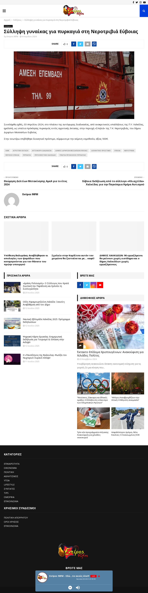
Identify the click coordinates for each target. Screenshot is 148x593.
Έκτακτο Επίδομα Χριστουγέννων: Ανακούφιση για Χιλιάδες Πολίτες (110, 353)
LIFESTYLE (9, 484)
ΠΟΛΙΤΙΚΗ (9, 472)
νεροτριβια (129, 151)
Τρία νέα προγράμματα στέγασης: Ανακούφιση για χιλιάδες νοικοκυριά (93, 435)
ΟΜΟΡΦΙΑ (9, 497)
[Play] (70, 587)
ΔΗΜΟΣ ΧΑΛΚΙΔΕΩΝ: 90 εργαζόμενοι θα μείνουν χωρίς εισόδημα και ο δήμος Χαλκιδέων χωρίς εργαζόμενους (121, 260)
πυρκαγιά (27, 155)
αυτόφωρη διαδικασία (41, 151)
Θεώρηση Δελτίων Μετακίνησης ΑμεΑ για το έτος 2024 (35, 182)
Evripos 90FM (12, 36)
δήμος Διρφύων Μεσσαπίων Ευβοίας (71, 151)
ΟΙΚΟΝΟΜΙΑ (10, 467)
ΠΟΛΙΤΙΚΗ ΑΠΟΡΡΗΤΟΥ (16, 517)
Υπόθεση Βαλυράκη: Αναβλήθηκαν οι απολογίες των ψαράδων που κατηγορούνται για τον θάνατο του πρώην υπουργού (26, 260)
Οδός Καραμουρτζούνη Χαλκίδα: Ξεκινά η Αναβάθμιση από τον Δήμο (44, 303)
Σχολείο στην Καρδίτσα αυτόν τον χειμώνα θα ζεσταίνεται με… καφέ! (73, 257)
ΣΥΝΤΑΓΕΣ (9, 488)
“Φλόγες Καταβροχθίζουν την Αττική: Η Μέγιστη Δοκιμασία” (125, 399)
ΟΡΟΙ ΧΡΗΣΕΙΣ (11, 521)
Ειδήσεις (8, 26)
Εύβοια (117, 151)
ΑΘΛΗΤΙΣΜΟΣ (11, 476)
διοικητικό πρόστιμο (101, 151)
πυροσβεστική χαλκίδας (45, 155)
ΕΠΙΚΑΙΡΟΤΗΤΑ (11, 463)
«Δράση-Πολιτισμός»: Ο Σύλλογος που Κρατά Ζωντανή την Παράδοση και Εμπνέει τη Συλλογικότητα (46, 286)
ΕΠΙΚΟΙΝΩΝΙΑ (11, 501)
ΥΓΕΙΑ (7, 480)
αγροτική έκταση (20, 151)
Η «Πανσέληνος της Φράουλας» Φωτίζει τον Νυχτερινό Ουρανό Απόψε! (45, 356)
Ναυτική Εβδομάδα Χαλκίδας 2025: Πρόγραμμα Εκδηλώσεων (46, 320)
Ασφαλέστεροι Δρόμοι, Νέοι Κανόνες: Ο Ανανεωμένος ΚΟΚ (125, 433)
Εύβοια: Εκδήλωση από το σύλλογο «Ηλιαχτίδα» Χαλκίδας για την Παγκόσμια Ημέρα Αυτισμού (113, 182)
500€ (7, 151)
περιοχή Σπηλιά (12, 155)
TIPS (6, 492)
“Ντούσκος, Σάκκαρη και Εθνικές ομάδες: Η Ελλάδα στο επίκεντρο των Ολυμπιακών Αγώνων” (92, 400)
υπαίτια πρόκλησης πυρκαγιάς (73, 155)
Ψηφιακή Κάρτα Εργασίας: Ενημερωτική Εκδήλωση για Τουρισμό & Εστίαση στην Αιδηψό (43, 339)
